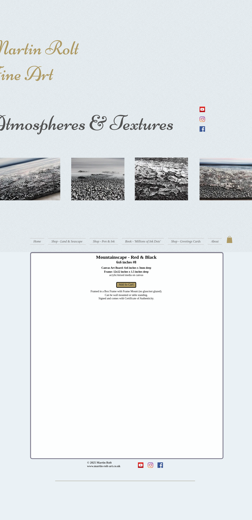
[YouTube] (202, 109)
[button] (67, 241)
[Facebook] (202, 129)
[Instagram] (202, 119)
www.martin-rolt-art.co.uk (103, 466)
